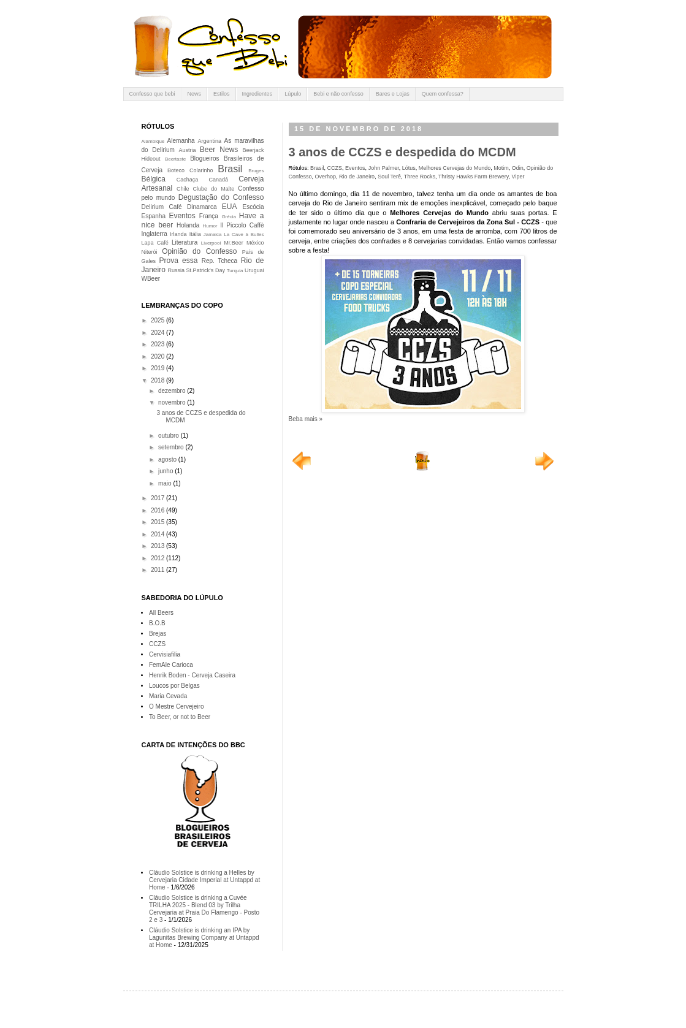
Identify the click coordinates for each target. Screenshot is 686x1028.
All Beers (161, 612)
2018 (158, 380)
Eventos (355, 168)
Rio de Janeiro (357, 176)
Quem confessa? (442, 94)
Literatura (184, 242)
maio (165, 483)
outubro (169, 435)
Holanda (188, 225)
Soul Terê (389, 176)
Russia (176, 270)
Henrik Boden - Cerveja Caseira (192, 675)
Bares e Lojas (393, 94)
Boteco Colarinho (190, 170)
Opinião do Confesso (199, 251)
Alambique (153, 141)
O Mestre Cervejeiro (176, 706)
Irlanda (178, 234)
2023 (158, 344)
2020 (158, 356)
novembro (172, 402)
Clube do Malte (214, 189)
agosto (168, 459)
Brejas (157, 633)
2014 (158, 534)
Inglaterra (154, 233)
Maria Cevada (168, 696)
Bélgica (154, 179)
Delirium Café (162, 207)
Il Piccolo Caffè (242, 225)
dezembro (172, 390)
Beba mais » (306, 419)
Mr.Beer (233, 243)
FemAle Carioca (171, 664)
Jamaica (213, 234)
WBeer (151, 278)
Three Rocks (419, 176)
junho (166, 471)
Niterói (150, 252)
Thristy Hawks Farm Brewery (473, 176)
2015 (158, 522)
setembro (171, 447)
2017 (158, 498)
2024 (158, 332)
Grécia (228, 216)
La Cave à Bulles (244, 234)
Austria (187, 150)
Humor (210, 226)
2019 (158, 368)
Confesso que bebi (152, 94)
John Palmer (383, 168)
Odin (518, 168)
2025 (158, 320)
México (255, 243)
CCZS (335, 168)
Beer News (219, 149)
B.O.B (157, 623)
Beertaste (175, 159)
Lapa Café (155, 243)
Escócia (253, 207)
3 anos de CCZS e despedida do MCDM (402, 152)
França (208, 216)
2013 (158, 546)
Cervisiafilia (164, 654)
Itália (195, 234)
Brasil (317, 168)
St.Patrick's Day (205, 270)
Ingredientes (257, 94)
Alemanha (181, 140)
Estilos (221, 94)
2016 (158, 510)
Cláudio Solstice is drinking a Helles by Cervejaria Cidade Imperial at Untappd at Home (204, 880)
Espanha (154, 216)
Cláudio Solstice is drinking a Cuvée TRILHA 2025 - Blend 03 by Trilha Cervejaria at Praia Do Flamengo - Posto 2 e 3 (204, 908)
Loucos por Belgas (174, 685)
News (195, 94)
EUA (229, 206)
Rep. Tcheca (219, 260)
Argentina (210, 141)
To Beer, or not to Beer (179, 717)
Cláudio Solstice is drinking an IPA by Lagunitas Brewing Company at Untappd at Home (204, 937)
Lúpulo (292, 94)
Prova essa (178, 260)
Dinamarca (201, 207)
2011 (158, 569)
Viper (518, 176)
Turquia (235, 270)
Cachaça (188, 180)
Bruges (256, 170)
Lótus (409, 168)
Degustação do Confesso (221, 197)
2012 (158, 558)
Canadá (218, 180)
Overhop (326, 176)
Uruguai (254, 270)
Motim (501, 168)
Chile (183, 189)
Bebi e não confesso (338, 94)
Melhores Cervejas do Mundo (455, 168)
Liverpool (211, 243)
